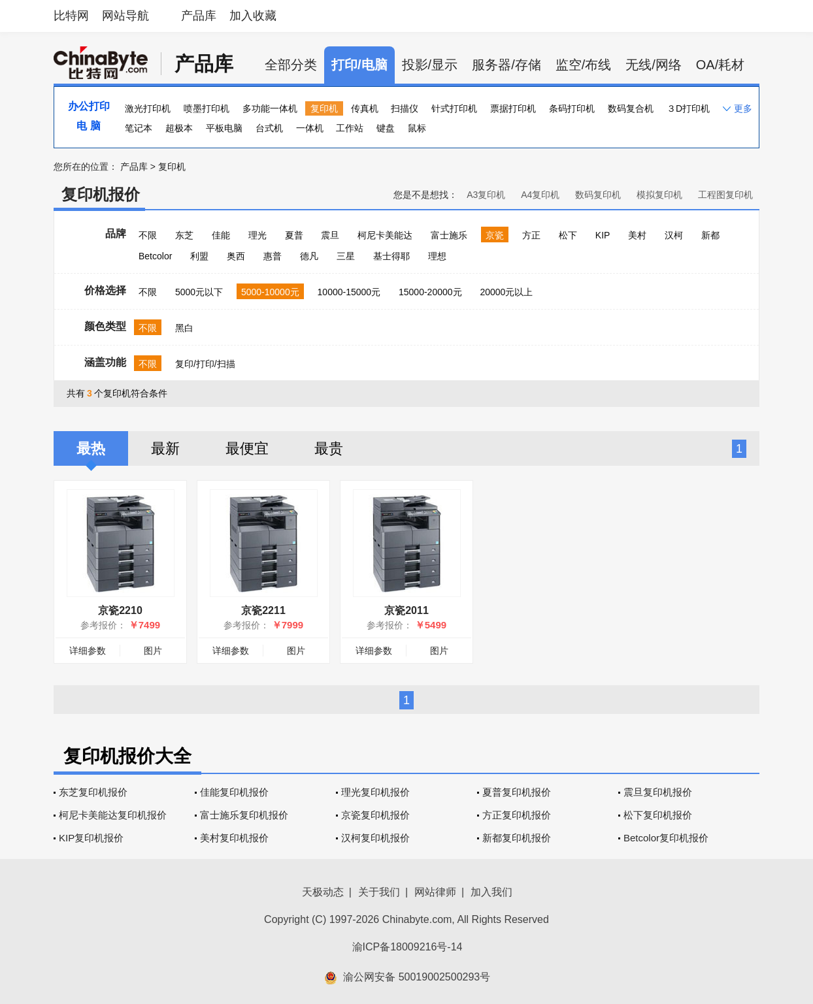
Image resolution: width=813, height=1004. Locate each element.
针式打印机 (454, 108)
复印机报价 (100, 194)
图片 (153, 650)
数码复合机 (631, 108)
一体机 (310, 128)
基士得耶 (391, 256)
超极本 (179, 128)
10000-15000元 (349, 292)
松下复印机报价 (657, 814)
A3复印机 (486, 194)
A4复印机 (540, 194)
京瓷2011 (406, 610)
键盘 (385, 128)
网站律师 (435, 892)
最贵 (328, 448)
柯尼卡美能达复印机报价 (113, 814)
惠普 (272, 256)
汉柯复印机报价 (375, 837)
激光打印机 (148, 108)
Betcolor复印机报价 (665, 837)
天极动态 (323, 892)
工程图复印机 (725, 194)
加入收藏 (252, 15)
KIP (602, 235)
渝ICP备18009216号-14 (407, 946)
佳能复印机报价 (234, 792)
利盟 (199, 256)
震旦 (330, 235)
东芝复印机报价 (93, 792)
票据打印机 (513, 108)
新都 (710, 235)
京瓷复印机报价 (375, 814)
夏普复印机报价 (516, 792)
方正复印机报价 (516, 814)
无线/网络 (653, 64)
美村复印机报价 (234, 837)
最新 (165, 448)
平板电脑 (224, 128)
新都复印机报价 (516, 837)
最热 (90, 448)
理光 (257, 235)
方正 (531, 235)
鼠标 (417, 128)
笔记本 (138, 128)
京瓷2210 (120, 610)
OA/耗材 (720, 64)
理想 (437, 256)
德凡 (309, 256)
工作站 (349, 128)
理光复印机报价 (375, 792)
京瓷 (495, 235)
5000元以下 (199, 292)
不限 (148, 235)
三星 (346, 256)
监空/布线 (584, 64)
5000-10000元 (270, 292)
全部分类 (291, 64)
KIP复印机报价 (91, 837)
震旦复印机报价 (657, 792)
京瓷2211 (263, 610)
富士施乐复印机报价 (244, 814)
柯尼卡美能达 (384, 235)
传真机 (364, 108)
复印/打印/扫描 (205, 364)
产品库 (198, 15)
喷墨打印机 (206, 108)
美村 (637, 235)
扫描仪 (404, 108)
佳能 (221, 235)
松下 (568, 235)
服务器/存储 (506, 64)
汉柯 (674, 235)
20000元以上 (506, 292)
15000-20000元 (430, 292)
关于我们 (379, 892)
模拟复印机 (659, 194)
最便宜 (247, 448)
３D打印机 (688, 108)
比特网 (71, 15)
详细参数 (87, 650)
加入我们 (491, 892)
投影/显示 (430, 64)
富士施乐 (449, 235)
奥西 (236, 256)
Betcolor (155, 256)
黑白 (184, 328)
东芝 (184, 235)
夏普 (294, 235)
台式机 (269, 128)
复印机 (324, 108)
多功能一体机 (269, 108)
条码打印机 (572, 108)
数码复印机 (598, 194)
